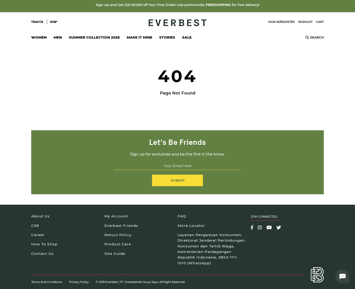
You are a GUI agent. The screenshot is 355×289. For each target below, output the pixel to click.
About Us (40, 216)
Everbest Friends (121, 225)
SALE (187, 37)
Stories (167, 37)
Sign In (273, 22)
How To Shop (44, 244)
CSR (35, 225)
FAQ (182, 216)
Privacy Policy (79, 282)
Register (287, 22)
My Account (116, 216)
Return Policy (118, 235)
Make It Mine (139, 38)
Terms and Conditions (46, 282)
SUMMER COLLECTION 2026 (94, 37)
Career (37, 235)
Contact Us (42, 253)
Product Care (117, 244)
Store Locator (191, 225)
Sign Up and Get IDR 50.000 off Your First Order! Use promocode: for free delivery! (178, 5)
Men (58, 38)
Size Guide (114, 253)
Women (39, 38)
